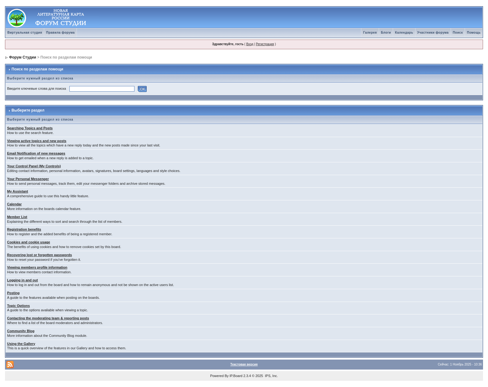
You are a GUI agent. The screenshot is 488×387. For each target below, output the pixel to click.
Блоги (386, 32)
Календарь (404, 32)
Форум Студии (22, 57)
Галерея (370, 32)
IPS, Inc (271, 376)
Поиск (458, 32)
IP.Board (236, 376)
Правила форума (60, 32)
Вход (249, 44)
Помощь (474, 32)
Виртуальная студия (24, 32)
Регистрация (265, 44)
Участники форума (433, 32)
